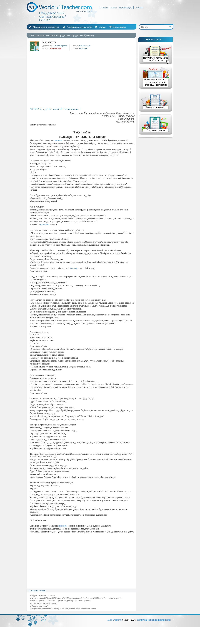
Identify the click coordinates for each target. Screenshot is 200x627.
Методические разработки (46, 27)
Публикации (125, 7)
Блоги (113, 7)
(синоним (44, 224)
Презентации (119, 27)
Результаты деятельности (79, 27)
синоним (73, 268)
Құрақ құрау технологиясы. (44, 595)
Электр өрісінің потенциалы (44, 603)
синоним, (58, 140)
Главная (104, 7)
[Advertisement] (82, 81)
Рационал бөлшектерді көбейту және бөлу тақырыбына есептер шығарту (64, 608)
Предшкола (64, 35)
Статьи (102, 27)
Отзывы (139, 7)
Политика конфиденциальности (154, 619)
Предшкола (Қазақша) (83, 35)
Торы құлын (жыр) (40, 606)
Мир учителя (114, 619)
